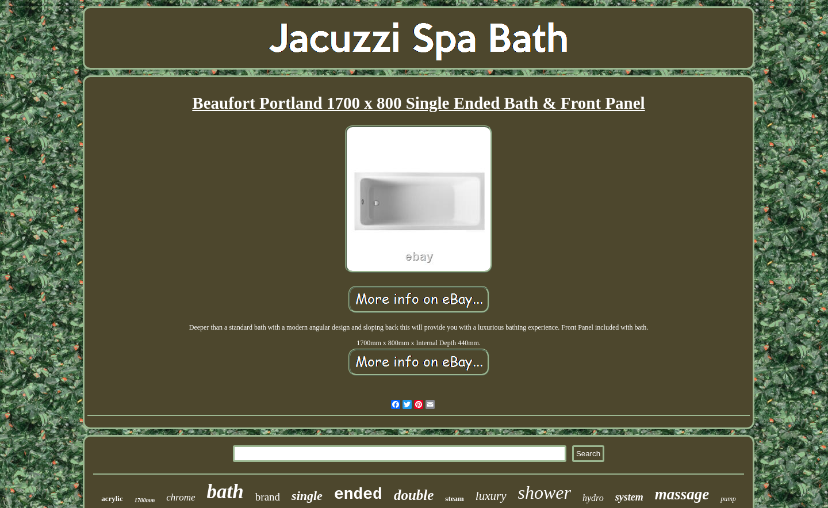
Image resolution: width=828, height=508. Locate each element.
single (307, 495)
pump (728, 499)
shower (544, 492)
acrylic (112, 498)
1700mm (145, 500)
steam (454, 498)
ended (358, 494)
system (629, 497)
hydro (593, 498)
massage (682, 494)
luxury (491, 496)
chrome (180, 497)
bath (225, 491)
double (414, 495)
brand (267, 497)
